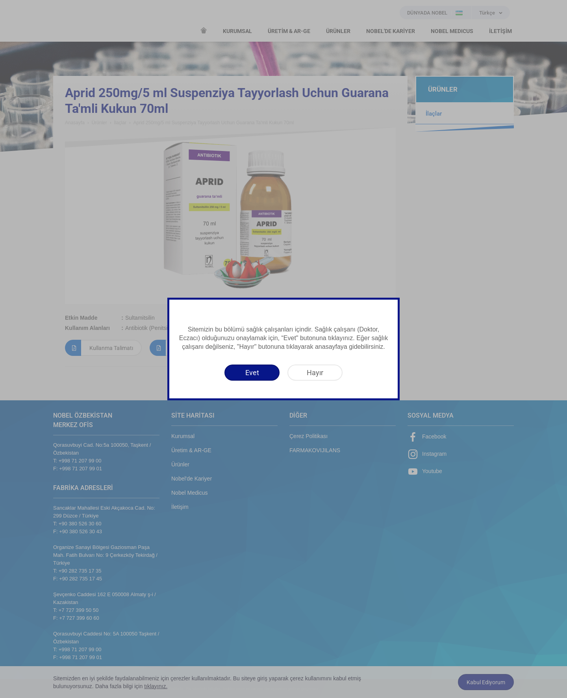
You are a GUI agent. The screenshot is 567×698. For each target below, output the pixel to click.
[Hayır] (315, 373)
